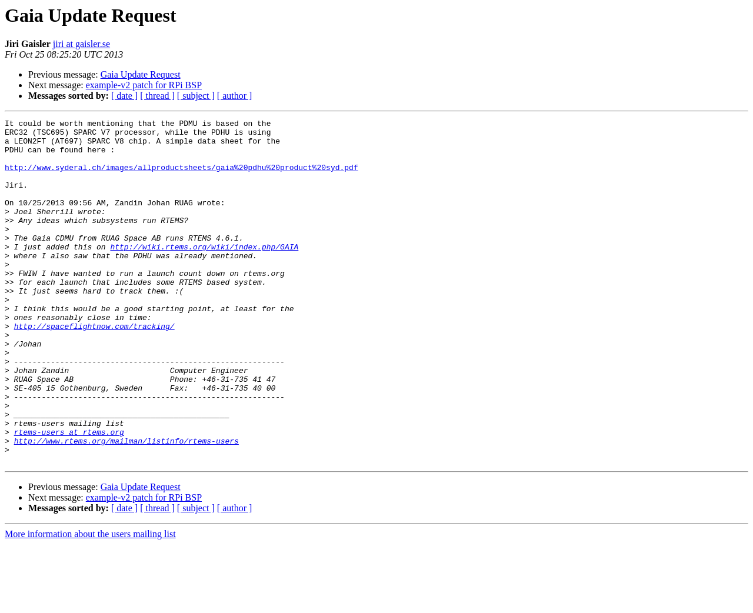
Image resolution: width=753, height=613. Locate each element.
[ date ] (124, 96)
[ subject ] (196, 96)
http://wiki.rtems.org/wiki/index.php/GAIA (204, 273)
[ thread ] (157, 96)
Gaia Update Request (141, 74)
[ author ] (234, 96)
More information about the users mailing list (90, 603)
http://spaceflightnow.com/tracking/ (94, 368)
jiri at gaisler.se (81, 44)
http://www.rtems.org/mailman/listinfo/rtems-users (126, 506)
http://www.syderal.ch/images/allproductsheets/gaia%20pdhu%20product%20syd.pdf (181, 177)
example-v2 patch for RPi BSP (144, 85)
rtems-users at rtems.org (69, 495)
